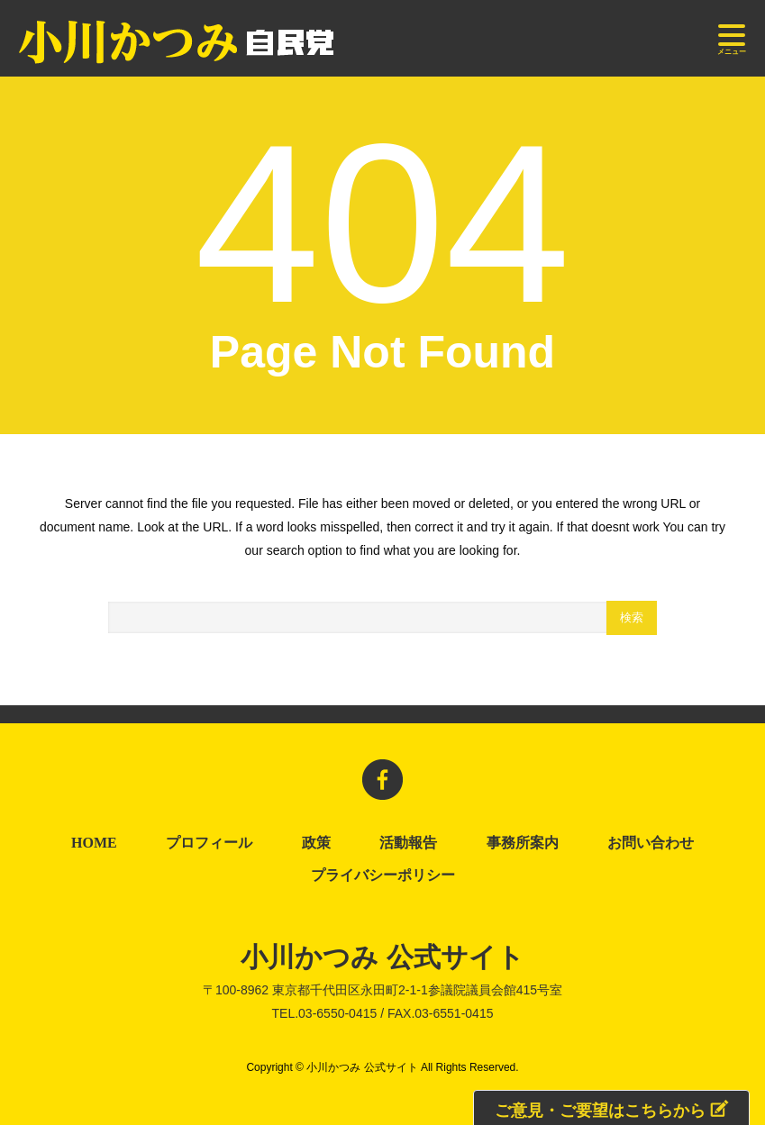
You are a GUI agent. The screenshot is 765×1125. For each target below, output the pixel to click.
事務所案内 (523, 843)
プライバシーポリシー (386, 875)
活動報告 (408, 843)
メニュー (731, 40)
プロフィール (209, 843)
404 (382, 223)
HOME (94, 843)
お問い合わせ (650, 843)
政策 (316, 843)
